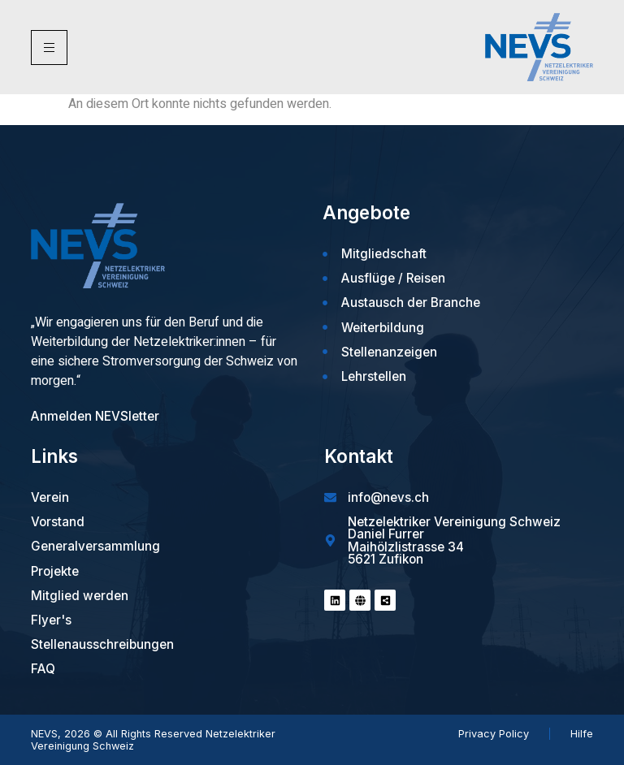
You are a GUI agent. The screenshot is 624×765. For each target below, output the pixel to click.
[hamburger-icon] (49, 47)
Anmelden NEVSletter (95, 416)
